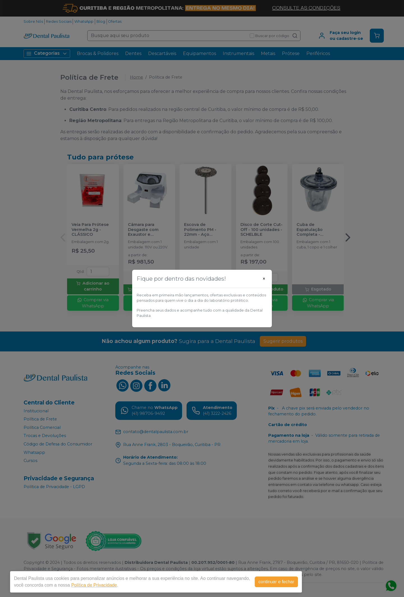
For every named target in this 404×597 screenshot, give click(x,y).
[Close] (264, 278)
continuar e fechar (276, 581)
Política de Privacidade (94, 585)
